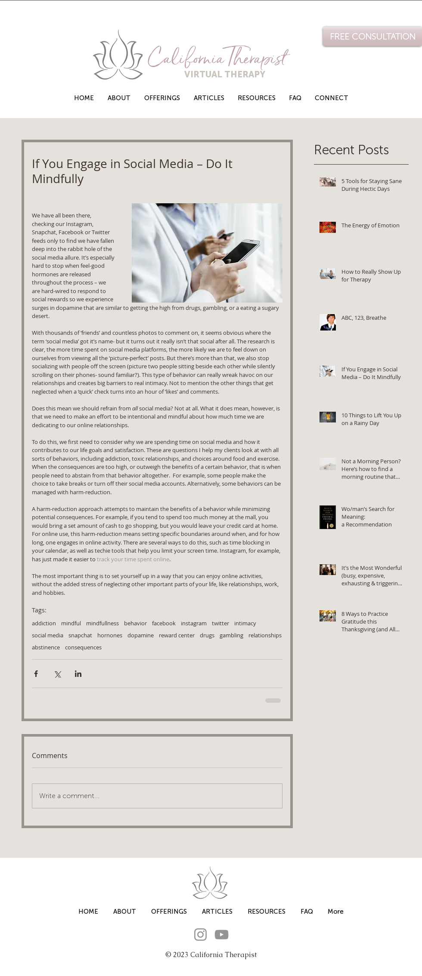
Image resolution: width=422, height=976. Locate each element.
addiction (44, 623)
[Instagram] (200, 934)
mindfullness (102, 623)
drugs (207, 635)
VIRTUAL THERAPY (207, 74)
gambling (231, 635)
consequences (83, 647)
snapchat (80, 635)
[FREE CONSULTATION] (372, 36)
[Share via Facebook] (36, 674)
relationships (265, 635)
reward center (177, 635)
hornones (109, 635)
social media (47, 635)
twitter (220, 623)
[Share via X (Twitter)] (57, 674)
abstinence (46, 647)
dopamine (140, 635)
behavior (135, 623)
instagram (194, 623)
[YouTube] (221, 934)
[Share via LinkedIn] (78, 674)
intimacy (245, 623)
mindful (71, 623)
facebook (164, 623)
